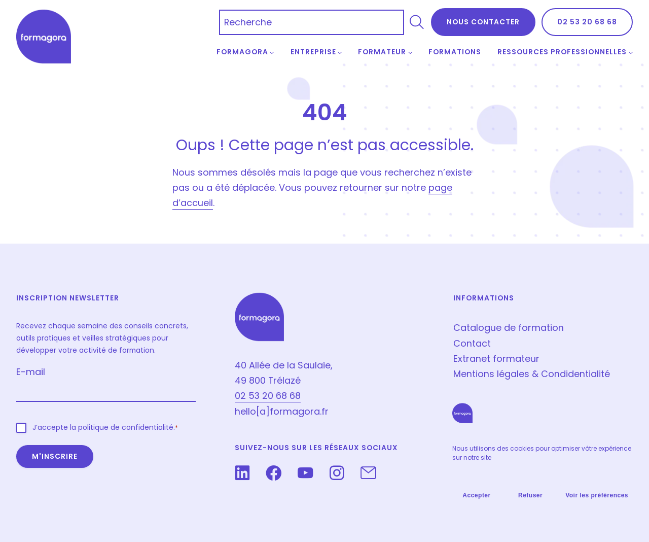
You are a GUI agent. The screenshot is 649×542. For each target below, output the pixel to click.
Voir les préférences (596, 495)
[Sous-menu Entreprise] (340, 52)
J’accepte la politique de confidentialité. (105, 427)
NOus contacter (483, 22)
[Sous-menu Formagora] (272, 52)
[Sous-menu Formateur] (410, 52)
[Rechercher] (416, 22)
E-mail (30, 371)
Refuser (530, 495)
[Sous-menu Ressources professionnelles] (631, 52)
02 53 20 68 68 (587, 22)
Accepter (476, 495)
